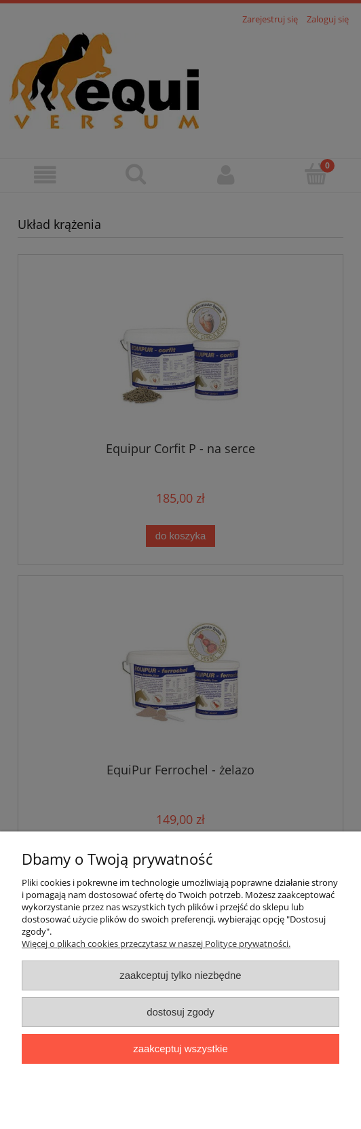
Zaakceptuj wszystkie (180, 1048)
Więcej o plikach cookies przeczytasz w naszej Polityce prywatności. (156, 943)
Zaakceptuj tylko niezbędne (180, 975)
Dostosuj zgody (180, 1012)
